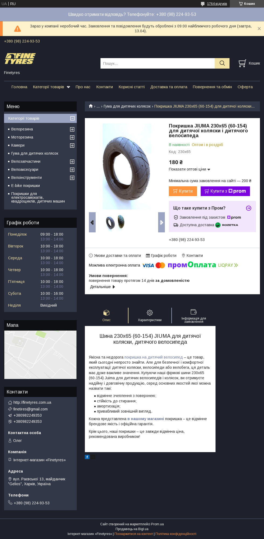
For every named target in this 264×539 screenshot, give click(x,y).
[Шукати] (222, 63)
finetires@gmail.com (30, 409)
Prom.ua (157, 524)
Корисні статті (132, 86)
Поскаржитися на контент (133, 534)
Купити (186, 191)
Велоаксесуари (24, 169)
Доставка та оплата (168, 86)
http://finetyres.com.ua (32, 402)
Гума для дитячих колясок (127, 106)
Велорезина (22, 129)
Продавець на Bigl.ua (132, 529)
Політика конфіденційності (175, 534)
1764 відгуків (217, 4)
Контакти (104, 86)
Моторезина (22, 137)
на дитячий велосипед (162, 357)
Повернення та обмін (212, 86)
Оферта (245, 86)
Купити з (228, 191)
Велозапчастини (25, 161)
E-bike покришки (25, 185)
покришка (132, 357)
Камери (18, 145)
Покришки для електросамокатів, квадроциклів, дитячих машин (38, 197)
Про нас (83, 86)
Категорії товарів (48, 86)
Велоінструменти (26, 177)
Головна (19, 86)
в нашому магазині (145, 419)
